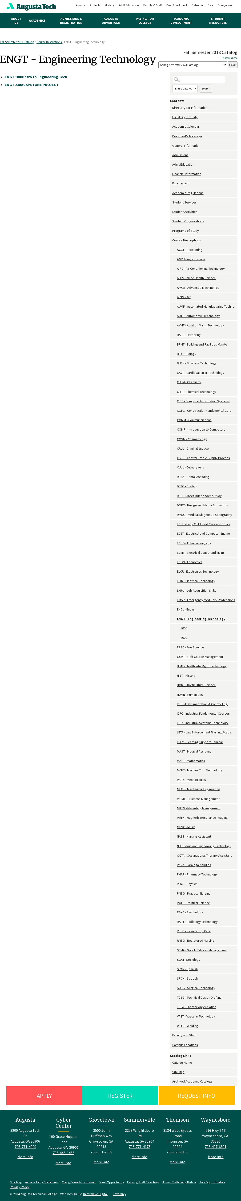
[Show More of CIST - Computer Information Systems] (174, 401)
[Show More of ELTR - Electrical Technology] (174, 581)
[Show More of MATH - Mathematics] (174, 761)
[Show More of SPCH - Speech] (174, 978)
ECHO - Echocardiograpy (194, 543)
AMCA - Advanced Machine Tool (198, 287)
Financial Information (186, 174)
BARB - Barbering (189, 335)
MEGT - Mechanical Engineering (198, 789)
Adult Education (128, 5)
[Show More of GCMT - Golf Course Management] (174, 657)
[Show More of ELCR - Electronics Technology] (174, 571)
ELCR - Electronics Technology (198, 571)
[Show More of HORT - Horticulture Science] (174, 685)
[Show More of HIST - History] (174, 676)
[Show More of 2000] (178, 638)
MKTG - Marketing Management (199, 808)
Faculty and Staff (184, 1035)
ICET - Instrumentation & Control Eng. (202, 704)
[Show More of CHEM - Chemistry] (174, 382)
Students (94, 5)
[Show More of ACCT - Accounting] (174, 250)
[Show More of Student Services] (171, 202)
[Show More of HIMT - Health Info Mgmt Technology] (174, 666)
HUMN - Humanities (190, 694)
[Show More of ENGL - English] (174, 609)
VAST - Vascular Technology (196, 1016)
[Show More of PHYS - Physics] (174, 884)
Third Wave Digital (95, 1194)
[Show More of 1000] (178, 628)
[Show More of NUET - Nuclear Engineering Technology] (174, 846)
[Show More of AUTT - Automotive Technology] (174, 316)
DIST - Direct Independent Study (199, 496)
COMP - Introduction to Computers (201, 429)
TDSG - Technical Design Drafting (199, 997)
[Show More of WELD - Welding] (174, 1026)
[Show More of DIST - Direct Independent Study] (174, 496)
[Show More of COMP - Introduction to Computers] (174, 429)
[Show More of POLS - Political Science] (174, 903)
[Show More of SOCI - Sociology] (174, 960)
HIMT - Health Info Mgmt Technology (202, 666)
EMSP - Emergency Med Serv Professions (206, 600)
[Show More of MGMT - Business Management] (174, 799)
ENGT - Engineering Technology (201, 619)
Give (210, 5)
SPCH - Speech (187, 978)
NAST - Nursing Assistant (194, 836)
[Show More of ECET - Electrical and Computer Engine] (174, 534)
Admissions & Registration (71, 20)
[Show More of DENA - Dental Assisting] (174, 477)
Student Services (184, 202)
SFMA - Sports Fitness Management (202, 950)
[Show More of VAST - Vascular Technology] (174, 1016)
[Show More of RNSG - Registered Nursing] (174, 941)
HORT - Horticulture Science (196, 685)
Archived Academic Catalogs (192, 1081)
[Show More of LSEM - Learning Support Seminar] (174, 742)
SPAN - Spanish (187, 969)
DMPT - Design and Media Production (202, 505)
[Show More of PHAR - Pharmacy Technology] (174, 874)
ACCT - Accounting (189, 250)
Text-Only (119, 1194)
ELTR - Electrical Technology (196, 581)
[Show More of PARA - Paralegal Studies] (174, 865)
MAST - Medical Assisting (194, 751)
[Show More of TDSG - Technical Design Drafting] (174, 998)
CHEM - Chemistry (189, 382)
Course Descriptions (49, 42)
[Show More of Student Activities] (171, 212)
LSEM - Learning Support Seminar (200, 742)
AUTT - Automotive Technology (198, 316)
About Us (16, 20)
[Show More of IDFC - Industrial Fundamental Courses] (174, 713)
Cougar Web (225, 5)
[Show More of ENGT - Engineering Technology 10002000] (174, 619)
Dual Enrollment (176, 5)
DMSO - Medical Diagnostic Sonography (204, 515)
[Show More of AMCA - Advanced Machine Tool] (174, 288)
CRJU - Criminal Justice (193, 448)
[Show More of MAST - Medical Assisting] (174, 751)
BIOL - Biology (186, 354)
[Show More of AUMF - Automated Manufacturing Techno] (174, 306)
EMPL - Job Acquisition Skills (196, 590)
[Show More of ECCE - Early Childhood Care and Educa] (174, 524)
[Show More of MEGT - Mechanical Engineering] (174, 789)
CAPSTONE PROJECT (32, 84)
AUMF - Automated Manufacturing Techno (205, 306)
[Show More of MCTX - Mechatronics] (174, 780)
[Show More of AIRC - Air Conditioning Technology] (174, 269)
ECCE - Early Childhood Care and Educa (203, 524)
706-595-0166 (177, 1152)
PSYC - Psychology (190, 912)
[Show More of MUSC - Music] (174, 827)
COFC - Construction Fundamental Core (204, 410)
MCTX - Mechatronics (191, 780)
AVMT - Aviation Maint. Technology (200, 325)
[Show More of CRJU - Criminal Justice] (174, 449)
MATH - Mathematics (191, 761)
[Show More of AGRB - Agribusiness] (174, 259)
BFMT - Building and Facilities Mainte (202, 344)
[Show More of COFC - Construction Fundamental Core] (174, 411)
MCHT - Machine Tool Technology (199, 770)
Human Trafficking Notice (179, 1182)
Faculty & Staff (152, 5)
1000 (184, 628)
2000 (184, 637)
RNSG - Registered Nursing (195, 940)
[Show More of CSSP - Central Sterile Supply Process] (174, 458)
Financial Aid (180, 183)
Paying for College (145, 20)
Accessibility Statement (42, 1182)
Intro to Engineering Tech (36, 76)
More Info (25, 1156)
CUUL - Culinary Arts (190, 467)
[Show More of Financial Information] (171, 174)
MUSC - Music (186, 827)
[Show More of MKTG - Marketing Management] (174, 808)
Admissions (180, 155)
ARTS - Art (184, 297)
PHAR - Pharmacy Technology (197, 874)
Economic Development (181, 20)
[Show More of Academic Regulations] (171, 193)
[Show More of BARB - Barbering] (174, 335)
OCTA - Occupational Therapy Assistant (204, 855)
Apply (44, 1095)
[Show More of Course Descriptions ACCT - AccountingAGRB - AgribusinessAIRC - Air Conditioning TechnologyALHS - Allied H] (171, 240)
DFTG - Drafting (187, 486)
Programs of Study (185, 230)
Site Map (178, 1072)
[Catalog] (192, 64)
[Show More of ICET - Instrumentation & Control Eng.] (174, 704)
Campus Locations (185, 1045)
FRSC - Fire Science (190, 647)
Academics (37, 20)
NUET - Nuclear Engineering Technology (204, 846)
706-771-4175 (139, 1146)
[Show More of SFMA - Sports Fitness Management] (174, 950)
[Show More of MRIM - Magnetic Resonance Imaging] (174, 818)
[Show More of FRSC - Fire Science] (174, 647)
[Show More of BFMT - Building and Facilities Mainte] (174, 344)
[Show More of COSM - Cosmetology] (174, 439)
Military (109, 5)
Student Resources (218, 20)
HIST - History (186, 675)
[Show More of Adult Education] (171, 164)
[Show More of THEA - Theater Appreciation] (174, 1007)
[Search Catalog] (199, 79)
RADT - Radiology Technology (197, 922)
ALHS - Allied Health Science (196, 278)
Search (206, 88)
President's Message (187, 136)
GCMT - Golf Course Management (200, 657)
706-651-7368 (101, 1152)
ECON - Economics (189, 562)
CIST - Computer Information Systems (203, 401)
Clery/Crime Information (79, 1182)
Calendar (197, 5)
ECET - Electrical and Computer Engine (203, 533)
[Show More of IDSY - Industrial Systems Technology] (174, 723)
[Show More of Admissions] (171, 155)
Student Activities (184, 212)
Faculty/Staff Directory (143, 1182)
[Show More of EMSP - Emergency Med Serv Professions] (174, 600)
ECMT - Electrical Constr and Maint (200, 552)
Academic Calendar (185, 126)
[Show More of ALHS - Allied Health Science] (174, 278)
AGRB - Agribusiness (191, 259)
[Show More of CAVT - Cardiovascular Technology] (174, 373)
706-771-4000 (25, 1146)
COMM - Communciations (194, 420)
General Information (186, 145)
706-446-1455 (63, 1152)
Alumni (80, 5)
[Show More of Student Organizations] (171, 221)
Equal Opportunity (185, 117)
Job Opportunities (212, 1182)
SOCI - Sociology (188, 959)
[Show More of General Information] (171, 146)
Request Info (196, 1095)
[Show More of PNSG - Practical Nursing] (174, 893)
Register (120, 1095)
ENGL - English (186, 609)
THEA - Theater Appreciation (196, 1007)
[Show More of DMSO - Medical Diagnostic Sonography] (174, 515)
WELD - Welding (187, 1026)
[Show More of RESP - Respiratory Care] (174, 931)
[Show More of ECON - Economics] (174, 562)
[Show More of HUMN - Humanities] (174, 695)
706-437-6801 (215, 1146)
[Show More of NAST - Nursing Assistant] (174, 836)
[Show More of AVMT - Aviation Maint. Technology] (174, 325)
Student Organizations (188, 221)
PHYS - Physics (187, 884)
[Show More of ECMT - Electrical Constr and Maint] (174, 553)
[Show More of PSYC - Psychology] (174, 912)
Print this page (229, 58)
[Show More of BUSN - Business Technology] (174, 363)
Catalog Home (182, 1062)
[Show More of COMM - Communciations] (174, 420)
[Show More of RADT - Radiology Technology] (174, 922)
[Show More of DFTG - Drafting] (174, 486)
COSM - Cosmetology (192, 439)
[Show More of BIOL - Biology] (174, 354)
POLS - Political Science (193, 903)
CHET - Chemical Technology (196, 392)
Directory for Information (189, 108)
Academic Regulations (188, 193)
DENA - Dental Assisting (193, 477)
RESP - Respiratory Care (194, 931)
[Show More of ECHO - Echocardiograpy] (174, 543)
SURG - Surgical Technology (196, 988)
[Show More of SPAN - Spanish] (174, 969)
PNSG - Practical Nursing (194, 893)
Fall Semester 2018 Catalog (17, 42)
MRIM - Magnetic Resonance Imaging (202, 817)
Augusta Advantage (111, 20)
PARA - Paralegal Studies (194, 865)
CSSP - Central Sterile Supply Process (203, 458)
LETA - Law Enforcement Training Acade (204, 732)
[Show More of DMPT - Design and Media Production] (174, 505)
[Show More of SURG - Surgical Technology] (174, 988)
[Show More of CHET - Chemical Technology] (174, 392)
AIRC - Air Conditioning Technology (201, 268)
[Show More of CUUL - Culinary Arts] (174, 467)
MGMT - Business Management (198, 799)
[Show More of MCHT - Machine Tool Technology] (174, 770)
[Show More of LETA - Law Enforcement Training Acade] (174, 732)
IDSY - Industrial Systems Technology (203, 723)
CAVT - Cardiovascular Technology (200, 372)
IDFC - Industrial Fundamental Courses (203, 713)
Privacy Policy (19, 1187)
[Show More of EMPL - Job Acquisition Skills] (174, 591)
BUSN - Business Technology (197, 363)
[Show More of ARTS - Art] (174, 297)
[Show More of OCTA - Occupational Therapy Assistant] (174, 856)
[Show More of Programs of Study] (171, 231)
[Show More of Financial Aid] (171, 183)
